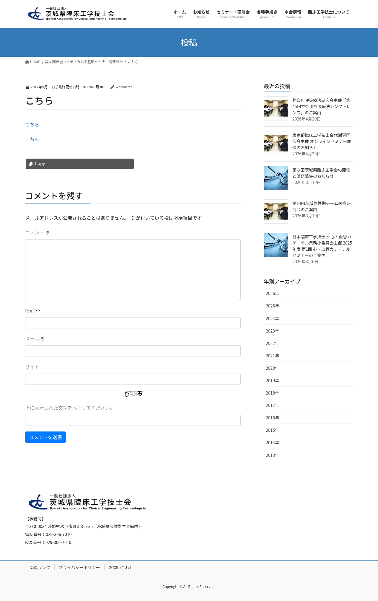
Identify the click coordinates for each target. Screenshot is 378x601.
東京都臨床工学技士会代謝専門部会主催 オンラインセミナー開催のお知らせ (321, 141)
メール (35, 338)
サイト (32, 366)
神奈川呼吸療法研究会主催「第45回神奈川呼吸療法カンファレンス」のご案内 (321, 106)
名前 (32, 310)
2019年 (272, 380)
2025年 (272, 306)
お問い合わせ (121, 567)
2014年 (272, 442)
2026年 (272, 293)
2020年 (272, 368)
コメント (37, 232)
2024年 (272, 318)
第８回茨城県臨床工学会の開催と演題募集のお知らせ (321, 173)
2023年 (272, 331)
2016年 (272, 418)
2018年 (272, 393)
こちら (32, 124)
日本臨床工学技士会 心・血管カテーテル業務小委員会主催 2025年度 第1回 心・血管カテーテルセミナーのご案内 (322, 246)
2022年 (272, 343)
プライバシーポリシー (79, 567)
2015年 (272, 430)
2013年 (272, 455)
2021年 (272, 356)
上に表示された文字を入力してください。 (70, 407)
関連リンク (40, 567)
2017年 (272, 405)
